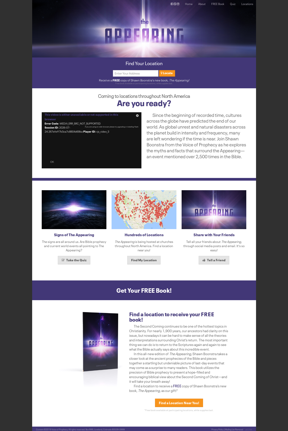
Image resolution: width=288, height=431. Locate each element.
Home (189, 4)
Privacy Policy (217, 429)
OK (52, 161)
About (202, 4)
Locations (247, 4)
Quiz (233, 4)
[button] (137, 116)
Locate (167, 73)
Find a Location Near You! (179, 403)
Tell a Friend (213, 260)
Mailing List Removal (234, 429)
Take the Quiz (74, 260)
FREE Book (217, 4)
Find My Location (144, 260)
